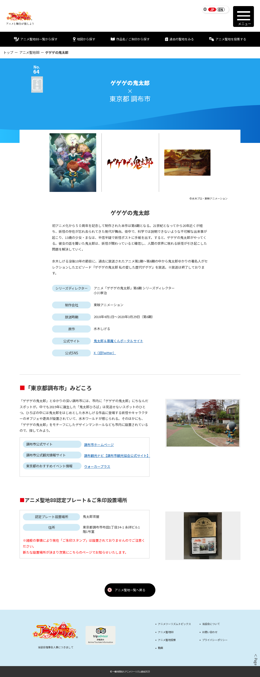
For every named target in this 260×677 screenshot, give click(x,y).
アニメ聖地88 (29, 52)
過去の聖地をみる (179, 39)
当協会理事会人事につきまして (55, 647)
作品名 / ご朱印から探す (130, 39)
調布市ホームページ (99, 444)
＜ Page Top (255, 663)
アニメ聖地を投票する (227, 39)
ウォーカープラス (97, 466)
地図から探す (84, 39)
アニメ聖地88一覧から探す (35, 39)
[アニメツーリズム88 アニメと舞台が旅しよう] (20, 18)
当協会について (211, 624)
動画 (160, 648)
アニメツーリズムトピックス (174, 624)
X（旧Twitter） (105, 352)
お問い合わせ (209, 632)
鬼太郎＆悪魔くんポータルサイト (118, 340)
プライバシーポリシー (215, 640)
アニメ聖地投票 (167, 640)
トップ (8, 52)
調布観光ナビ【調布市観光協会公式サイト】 (117, 455)
